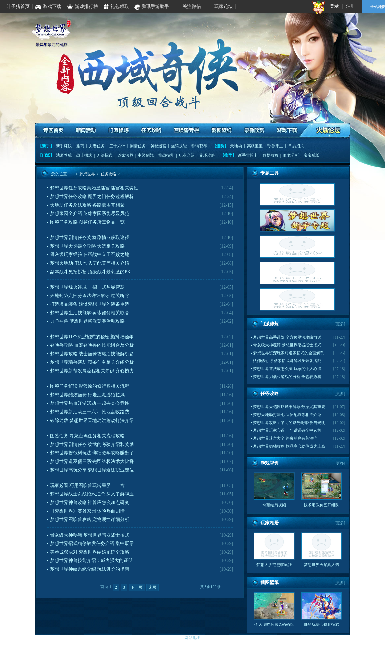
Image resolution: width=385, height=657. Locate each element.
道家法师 (125, 155)
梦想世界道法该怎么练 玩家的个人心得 (287, 368)
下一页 (137, 587)
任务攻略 (151, 130)
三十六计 (117, 146)
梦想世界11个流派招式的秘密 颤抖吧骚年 (92, 336)
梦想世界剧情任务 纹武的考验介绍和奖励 (92, 444)
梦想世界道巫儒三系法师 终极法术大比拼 (92, 461)
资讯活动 (86, 130)
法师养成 (64, 155)
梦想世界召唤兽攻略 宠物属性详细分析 (90, 519)
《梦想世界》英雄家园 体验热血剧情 (87, 511)
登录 (334, 6)
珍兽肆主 (275, 146)
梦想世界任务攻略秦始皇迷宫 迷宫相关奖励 (94, 188)
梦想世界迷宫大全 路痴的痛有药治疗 (285, 438)
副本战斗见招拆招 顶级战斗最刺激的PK (90, 271)
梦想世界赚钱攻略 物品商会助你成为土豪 (289, 446)
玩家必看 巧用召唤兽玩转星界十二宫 (87, 485)
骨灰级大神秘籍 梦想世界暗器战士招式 (90, 535)
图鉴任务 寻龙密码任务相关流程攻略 (87, 435)
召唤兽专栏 (186, 130)
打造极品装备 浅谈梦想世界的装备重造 (90, 304)
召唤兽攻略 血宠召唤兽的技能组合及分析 (92, 345)
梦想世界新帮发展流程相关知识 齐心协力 (92, 370)
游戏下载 (286, 130)
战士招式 (84, 155)
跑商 (80, 146)
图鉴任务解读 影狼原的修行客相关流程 (90, 386)
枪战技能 (166, 155)
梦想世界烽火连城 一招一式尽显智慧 (87, 287)
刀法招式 (104, 155)
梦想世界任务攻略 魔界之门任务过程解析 (92, 196)
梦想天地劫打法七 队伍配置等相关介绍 (90, 263)
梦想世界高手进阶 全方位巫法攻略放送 (287, 337)
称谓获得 (199, 146)
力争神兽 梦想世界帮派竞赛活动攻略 (87, 321)
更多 (340, 324)
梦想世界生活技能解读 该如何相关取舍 (90, 312)
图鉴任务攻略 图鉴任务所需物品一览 (87, 222)
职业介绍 (187, 155)
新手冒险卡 (248, 155)
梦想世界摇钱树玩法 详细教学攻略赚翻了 (92, 452)
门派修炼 (119, 130)
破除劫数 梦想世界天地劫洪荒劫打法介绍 (92, 420)
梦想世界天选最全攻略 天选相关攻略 (87, 246)
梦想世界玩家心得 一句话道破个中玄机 (287, 430)
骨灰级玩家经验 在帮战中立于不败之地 (90, 254)
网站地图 (193, 637)
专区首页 (53, 130)
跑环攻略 (207, 155)
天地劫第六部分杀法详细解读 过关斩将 (90, 295)
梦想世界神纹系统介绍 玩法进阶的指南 (90, 569)
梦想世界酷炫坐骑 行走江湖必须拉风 (87, 394)
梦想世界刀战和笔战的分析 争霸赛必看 (287, 376)
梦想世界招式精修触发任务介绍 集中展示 (92, 543)
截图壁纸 (221, 130)
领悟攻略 (270, 155)
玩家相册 (269, 522)
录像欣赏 (254, 130)
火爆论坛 (328, 130)
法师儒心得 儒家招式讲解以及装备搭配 (287, 361)
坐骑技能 (179, 146)
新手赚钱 (64, 146)
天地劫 (236, 146)
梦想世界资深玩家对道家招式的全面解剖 (288, 353)
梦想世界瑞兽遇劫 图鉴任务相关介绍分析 (92, 362)
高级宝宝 (255, 146)
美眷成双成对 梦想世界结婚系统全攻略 (90, 552)
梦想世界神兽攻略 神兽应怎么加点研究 (90, 502)
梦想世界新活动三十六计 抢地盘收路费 (90, 411)
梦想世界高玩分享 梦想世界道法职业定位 (92, 470)
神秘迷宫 (158, 146)
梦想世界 (87, 174)
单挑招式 (296, 146)
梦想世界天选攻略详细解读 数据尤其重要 (289, 407)
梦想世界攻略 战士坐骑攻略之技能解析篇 (92, 353)
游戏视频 (269, 463)
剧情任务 (138, 146)
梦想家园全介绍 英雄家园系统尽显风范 (90, 213)
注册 (350, 6)
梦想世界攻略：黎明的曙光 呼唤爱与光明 (289, 422)
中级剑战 (146, 155)
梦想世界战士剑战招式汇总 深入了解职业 (92, 494)
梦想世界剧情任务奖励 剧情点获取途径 (90, 237)
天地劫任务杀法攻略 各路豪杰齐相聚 (87, 205)
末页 (152, 587)
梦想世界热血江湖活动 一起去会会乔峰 (90, 403)
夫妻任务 (97, 146)
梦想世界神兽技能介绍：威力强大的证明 (91, 560)
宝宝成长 (312, 155)
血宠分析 (291, 155)
